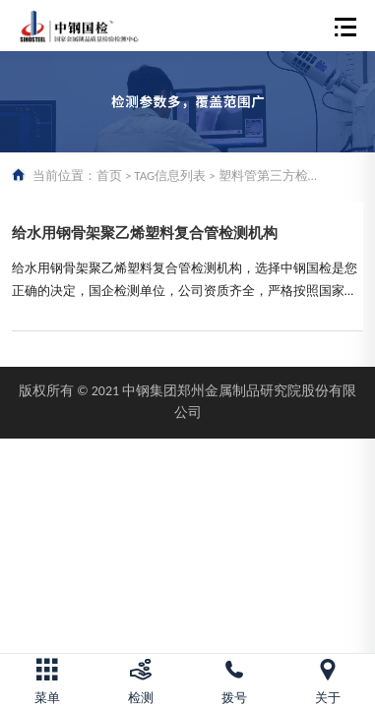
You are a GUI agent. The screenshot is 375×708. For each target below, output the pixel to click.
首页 (109, 175)
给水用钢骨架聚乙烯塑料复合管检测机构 (145, 233)
